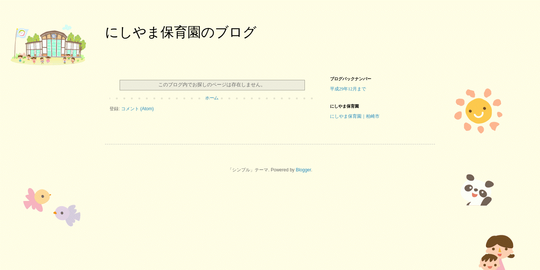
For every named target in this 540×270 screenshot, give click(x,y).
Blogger (303, 169)
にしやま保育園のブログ (180, 32)
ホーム (212, 97)
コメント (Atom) (137, 108)
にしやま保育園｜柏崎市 (355, 116)
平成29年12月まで (348, 89)
